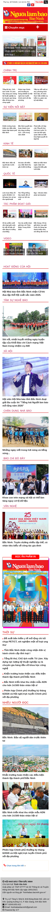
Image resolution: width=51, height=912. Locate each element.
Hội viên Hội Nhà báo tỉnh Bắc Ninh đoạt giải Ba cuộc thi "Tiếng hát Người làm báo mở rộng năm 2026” (25, 402)
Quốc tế (9, 173)
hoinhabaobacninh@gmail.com (24, 907)
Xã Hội (8, 351)
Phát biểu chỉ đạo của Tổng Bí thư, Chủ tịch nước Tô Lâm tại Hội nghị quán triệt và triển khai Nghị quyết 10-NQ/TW (41, 132)
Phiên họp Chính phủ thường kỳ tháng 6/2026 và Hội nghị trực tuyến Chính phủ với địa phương (25, 95)
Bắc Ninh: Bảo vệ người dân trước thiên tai (8, 165)
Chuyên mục (22, 27)
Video (7, 238)
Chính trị (10, 70)
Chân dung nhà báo (18, 410)
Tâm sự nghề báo (16, 300)
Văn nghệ (10, 506)
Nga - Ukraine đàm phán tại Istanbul (40, 194)
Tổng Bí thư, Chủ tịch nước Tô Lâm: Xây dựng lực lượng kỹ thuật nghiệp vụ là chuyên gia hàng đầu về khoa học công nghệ (9, 96)
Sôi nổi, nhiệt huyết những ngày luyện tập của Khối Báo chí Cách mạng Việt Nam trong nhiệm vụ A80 (23, 342)
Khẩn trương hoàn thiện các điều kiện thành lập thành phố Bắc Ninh (9, 129)
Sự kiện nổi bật (14, 107)
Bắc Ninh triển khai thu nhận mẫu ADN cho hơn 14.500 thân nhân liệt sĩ (24, 684)
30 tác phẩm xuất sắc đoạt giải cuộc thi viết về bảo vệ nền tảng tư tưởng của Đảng (9, 227)
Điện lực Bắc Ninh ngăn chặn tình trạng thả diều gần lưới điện (40, 166)
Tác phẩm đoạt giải (17, 204)
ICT (17, 910)
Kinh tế (8, 143)
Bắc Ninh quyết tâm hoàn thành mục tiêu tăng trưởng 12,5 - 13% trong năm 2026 (25, 130)
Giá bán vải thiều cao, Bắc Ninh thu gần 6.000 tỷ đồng (24, 165)
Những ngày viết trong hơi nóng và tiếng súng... (24, 452)
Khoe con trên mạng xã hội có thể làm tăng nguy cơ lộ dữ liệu (23, 499)
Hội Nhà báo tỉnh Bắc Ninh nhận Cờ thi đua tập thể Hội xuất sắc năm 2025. (23, 293)
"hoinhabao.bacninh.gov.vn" (34, 892)
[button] (25, 865)
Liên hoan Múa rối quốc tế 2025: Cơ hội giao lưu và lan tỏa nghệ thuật (9, 196)
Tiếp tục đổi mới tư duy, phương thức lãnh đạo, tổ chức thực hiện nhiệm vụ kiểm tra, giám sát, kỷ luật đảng (41, 95)
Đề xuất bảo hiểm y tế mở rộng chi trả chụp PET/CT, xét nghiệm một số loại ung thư (25, 641)
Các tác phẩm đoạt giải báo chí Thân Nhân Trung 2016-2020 (25, 226)
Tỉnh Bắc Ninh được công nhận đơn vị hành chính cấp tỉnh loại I (23, 652)
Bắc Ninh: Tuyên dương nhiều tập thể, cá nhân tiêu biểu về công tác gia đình (24, 544)
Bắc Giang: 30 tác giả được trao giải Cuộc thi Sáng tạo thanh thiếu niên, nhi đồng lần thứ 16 (41, 227)
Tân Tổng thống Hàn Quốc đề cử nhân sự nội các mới (24, 196)
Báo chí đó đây (14, 458)
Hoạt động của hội (17, 266)
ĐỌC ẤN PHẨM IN (25, 556)
